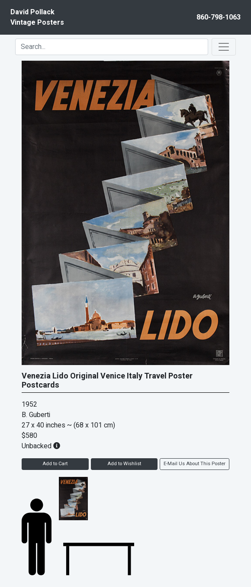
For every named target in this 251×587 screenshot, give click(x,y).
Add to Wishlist (124, 463)
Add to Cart (55, 463)
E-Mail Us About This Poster (194, 463)
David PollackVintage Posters (37, 17)
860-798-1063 (218, 17)
